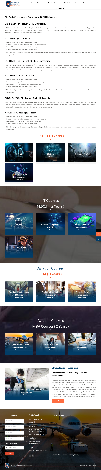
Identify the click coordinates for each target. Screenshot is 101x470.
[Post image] (19, 152)
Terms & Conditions (60, 455)
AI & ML (19, 154)
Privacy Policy (74, 455)
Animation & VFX (82, 154)
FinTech (50, 154)
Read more (19, 157)
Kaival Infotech (92, 465)
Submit (9, 453)
